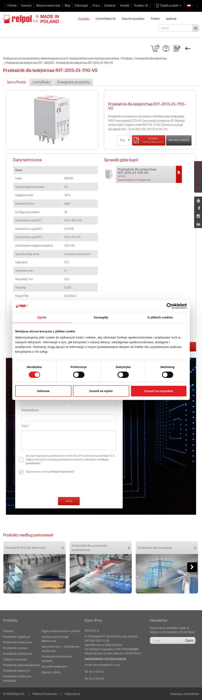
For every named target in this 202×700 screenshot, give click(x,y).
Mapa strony (72, 693)
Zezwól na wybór (101, 391)
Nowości (26, 5)
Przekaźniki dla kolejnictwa (151, 58)
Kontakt (124, 5)
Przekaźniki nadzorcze (16, 670)
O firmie (12, 5)
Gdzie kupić (81, 5)
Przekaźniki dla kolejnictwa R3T (24, 62)
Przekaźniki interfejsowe (17, 653)
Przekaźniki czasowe (15, 648)
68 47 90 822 (96, 671)
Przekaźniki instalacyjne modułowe (17, 678)
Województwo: (30, 410)
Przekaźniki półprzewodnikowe (21, 665)
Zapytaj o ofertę (178, 140)
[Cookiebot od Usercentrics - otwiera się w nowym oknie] (169, 306)
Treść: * (25, 426)
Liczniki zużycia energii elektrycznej (54, 639)
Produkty (127, 58)
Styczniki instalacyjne (54, 666)
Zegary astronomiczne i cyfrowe (60, 631)
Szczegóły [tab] (101, 317)
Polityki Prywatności (62, 471)
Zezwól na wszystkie (158, 391)
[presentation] (51, 486)
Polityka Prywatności (45, 693)
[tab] (16, 82)
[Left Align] (148, 140)
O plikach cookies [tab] (160, 317)
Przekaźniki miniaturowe (17, 642)
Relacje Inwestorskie (48, 5)
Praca (96, 5)
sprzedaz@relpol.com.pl (106, 664)
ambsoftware (191, 693)
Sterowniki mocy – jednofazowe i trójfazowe (60, 649)
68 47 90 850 (96, 678)
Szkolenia (109, 5)
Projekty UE (141, 5)
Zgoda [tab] (41, 317)
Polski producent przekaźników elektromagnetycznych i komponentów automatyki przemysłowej (61, 58)
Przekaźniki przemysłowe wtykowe (56, 658)
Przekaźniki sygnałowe (16, 636)
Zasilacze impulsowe (15, 659)
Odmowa (43, 391)
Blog (67, 5)
